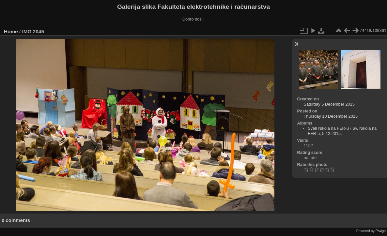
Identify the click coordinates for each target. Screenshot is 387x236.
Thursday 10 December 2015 (330, 116)
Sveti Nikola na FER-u (328, 128)
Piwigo (381, 231)
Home (11, 31)
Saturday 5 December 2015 (329, 104)
